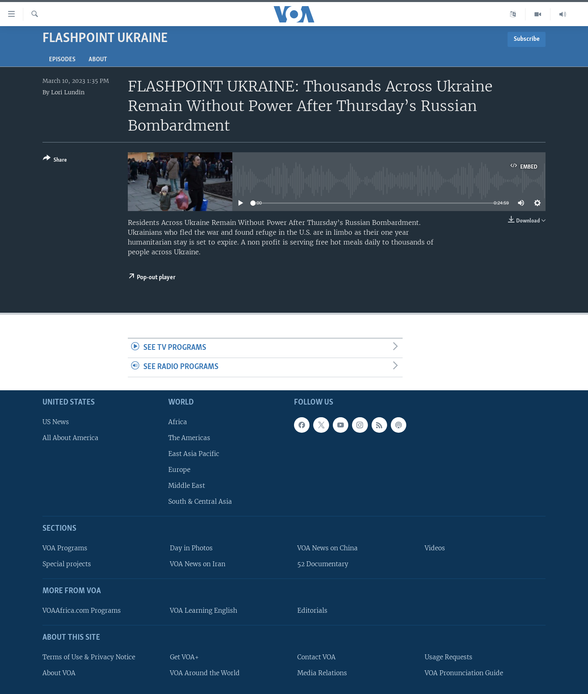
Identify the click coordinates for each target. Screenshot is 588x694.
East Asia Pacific (193, 454)
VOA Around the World (205, 673)
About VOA (59, 673)
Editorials (312, 610)
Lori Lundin (68, 92)
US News (55, 421)
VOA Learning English (203, 610)
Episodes (62, 59)
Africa (177, 421)
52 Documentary (322, 564)
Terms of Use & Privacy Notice (88, 657)
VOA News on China (327, 548)
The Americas (189, 438)
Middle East (186, 485)
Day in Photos (191, 548)
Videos (435, 548)
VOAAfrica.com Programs (81, 610)
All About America (70, 438)
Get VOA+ (184, 657)
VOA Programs (64, 548)
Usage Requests (448, 657)
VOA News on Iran (197, 564)
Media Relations (322, 673)
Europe (179, 470)
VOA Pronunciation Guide (464, 673)
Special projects (66, 564)
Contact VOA (316, 657)
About (98, 59)
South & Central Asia (200, 501)
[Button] (55, 160)
